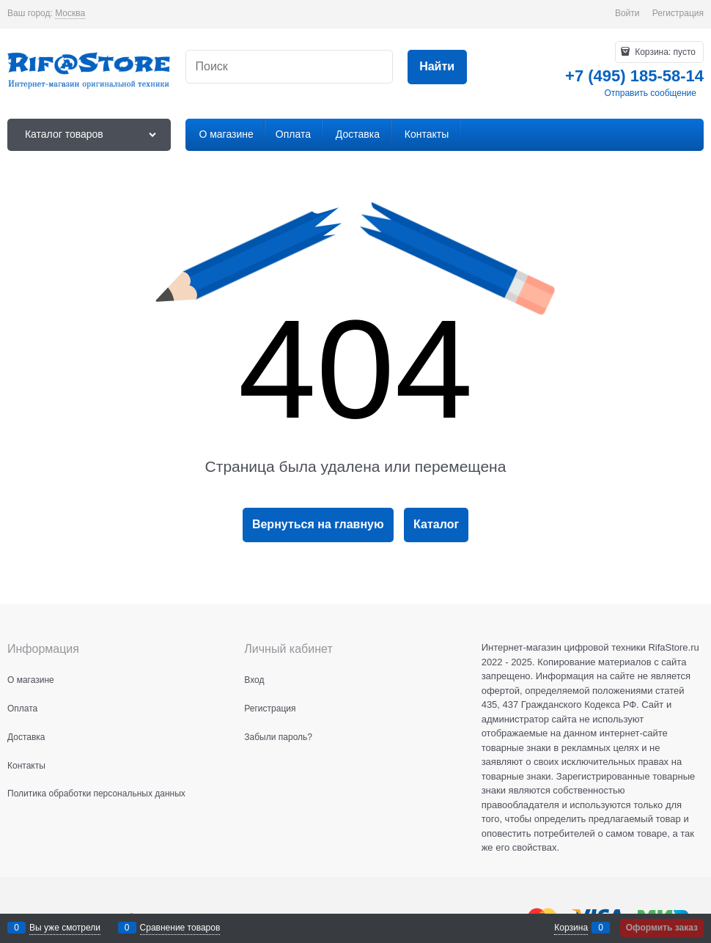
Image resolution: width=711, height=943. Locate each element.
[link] (70, 13)
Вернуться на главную (318, 524)
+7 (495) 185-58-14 (634, 76)
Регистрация (678, 13)
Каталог (436, 524)
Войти (627, 13)
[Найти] (437, 67)
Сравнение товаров (180, 927)
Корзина (571, 927)
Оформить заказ (662, 927)
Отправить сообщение (650, 93)
